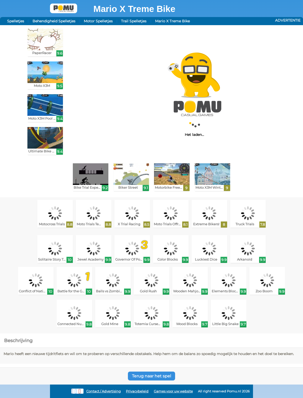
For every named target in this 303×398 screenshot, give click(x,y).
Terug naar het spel (151, 376)
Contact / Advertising (103, 391)
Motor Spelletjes (98, 21)
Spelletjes (15, 21)
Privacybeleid (137, 391)
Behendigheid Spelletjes (53, 21)
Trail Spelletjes (133, 21)
